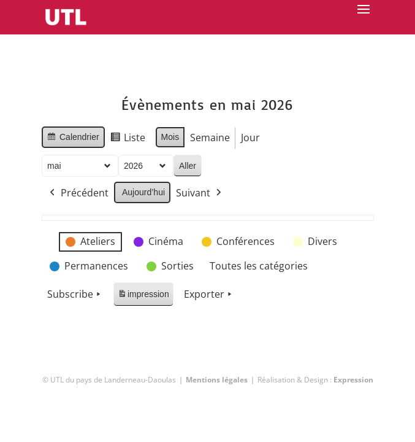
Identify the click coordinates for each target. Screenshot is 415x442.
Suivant (200, 193)
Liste (127, 140)
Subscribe (75, 295)
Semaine (210, 137)
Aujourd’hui (143, 192)
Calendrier (73, 139)
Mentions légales (217, 379)
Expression (353, 379)
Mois (170, 137)
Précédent (78, 193)
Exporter (208, 295)
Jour (250, 137)
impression (143, 296)
